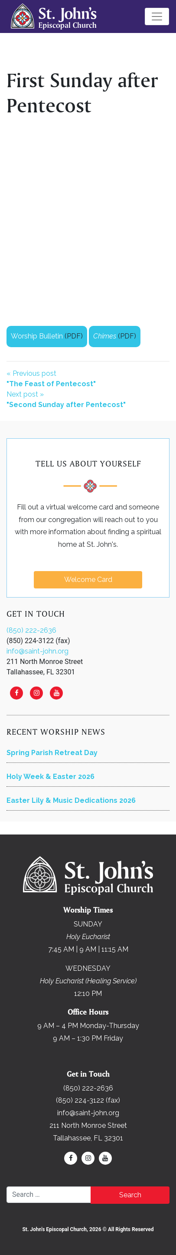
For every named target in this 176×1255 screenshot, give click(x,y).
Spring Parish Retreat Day (52, 753)
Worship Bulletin (37, 336)
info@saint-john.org (37, 651)
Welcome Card (88, 579)
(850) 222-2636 (31, 630)
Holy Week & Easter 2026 (51, 776)
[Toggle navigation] (157, 16)
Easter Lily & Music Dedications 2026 (71, 800)
